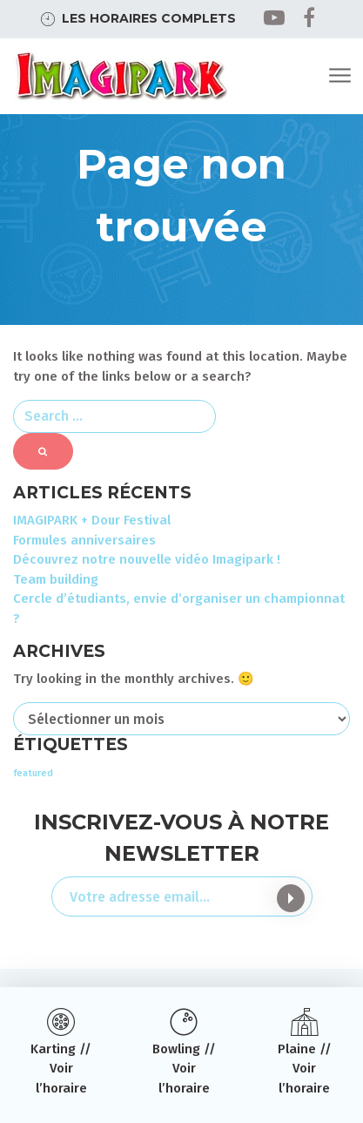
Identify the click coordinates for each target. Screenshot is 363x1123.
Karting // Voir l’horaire (60, 1068)
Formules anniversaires (84, 540)
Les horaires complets (149, 18)
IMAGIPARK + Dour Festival (92, 520)
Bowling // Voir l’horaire (184, 1068)
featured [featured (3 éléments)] (33, 773)
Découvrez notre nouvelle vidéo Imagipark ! (146, 559)
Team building (55, 579)
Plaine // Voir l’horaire (305, 1068)
